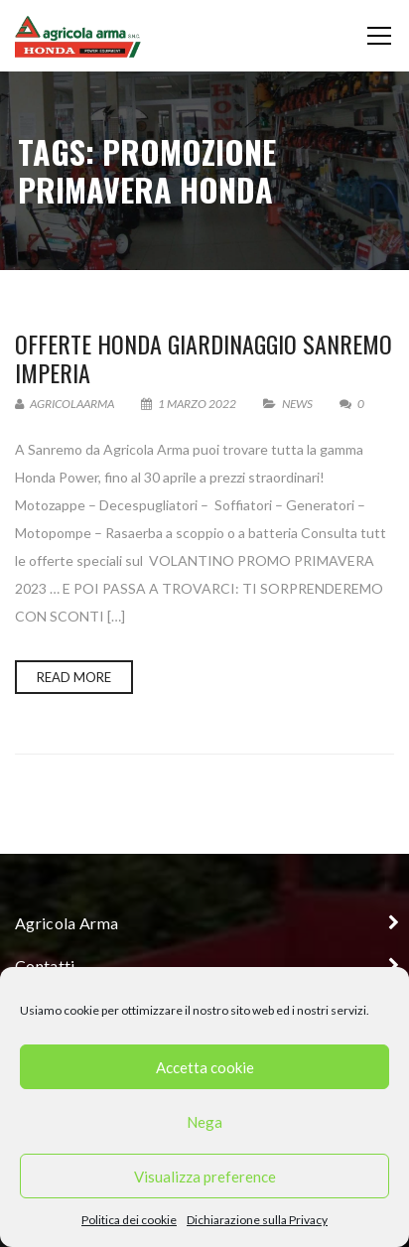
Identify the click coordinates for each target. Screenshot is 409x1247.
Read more (74, 677)
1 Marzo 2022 (189, 403)
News (297, 403)
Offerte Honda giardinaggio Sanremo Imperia (203, 358)
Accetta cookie (205, 1067)
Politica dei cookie (129, 1219)
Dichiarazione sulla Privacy (257, 1219)
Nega (204, 1122)
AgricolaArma (64, 403)
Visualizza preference (205, 1176)
